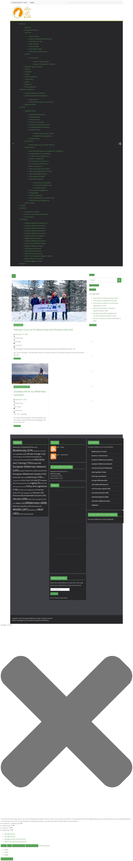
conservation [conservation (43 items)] (29, 460)
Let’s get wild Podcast (32, 30)
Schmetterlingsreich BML (100, 497)
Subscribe (54, 594)
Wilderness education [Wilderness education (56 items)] (21, 506)
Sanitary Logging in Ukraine (33, 261)
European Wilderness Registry (34, 236)
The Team (28, 32)
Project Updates (18, 325)
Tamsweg (23, 414)
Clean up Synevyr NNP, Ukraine (39, 169)
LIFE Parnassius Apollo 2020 (101, 489)
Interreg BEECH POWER (37, 176)
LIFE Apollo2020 (34, 117)
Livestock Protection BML (100, 493)
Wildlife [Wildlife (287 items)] (20, 509)
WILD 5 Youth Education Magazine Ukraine (38, 256)
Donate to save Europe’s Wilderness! (36, 214)
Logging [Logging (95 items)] (35, 483)
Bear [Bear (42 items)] (34, 447)
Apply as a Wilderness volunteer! (44, 64)
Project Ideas (29, 141)
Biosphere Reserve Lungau (33, 67)
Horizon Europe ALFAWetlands (102, 468)
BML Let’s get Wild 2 (35, 166)
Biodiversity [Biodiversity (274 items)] (23, 450)
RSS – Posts (57, 447)
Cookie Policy (29, 79)
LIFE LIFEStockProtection (100, 484)
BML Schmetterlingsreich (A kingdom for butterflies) (46, 151)
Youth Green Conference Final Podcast (105, 303)
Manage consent (7, 859)
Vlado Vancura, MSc (35, 41)
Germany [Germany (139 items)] (35, 477)
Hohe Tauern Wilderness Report (35, 243)
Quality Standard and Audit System (36, 96)
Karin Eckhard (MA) (35, 49)
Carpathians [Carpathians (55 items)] (20, 454)
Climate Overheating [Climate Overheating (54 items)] (33, 457)
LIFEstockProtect (34, 119)
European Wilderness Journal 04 (35, 233)
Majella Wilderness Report (33, 238)
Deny (9, 846)
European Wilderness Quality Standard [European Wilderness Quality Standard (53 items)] (33, 471)
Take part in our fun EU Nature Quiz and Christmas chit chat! (43, 329)
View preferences (18, 846)
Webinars (28, 27)
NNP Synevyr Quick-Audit (33, 248)
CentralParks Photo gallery (42, 183)
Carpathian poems (40, 188)
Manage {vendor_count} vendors (15, 839)
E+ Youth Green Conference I (38, 164)
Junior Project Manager (41, 61)
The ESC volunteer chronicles (102, 318)
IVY (74, 349)
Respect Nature (34, 138)
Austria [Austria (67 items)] (27, 447)
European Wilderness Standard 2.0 (36, 223)
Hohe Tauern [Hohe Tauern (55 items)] (27, 480)
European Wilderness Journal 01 (35, 226)
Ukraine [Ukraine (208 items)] (20, 498)
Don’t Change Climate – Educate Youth (41, 198)
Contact (27, 74)
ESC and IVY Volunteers (36, 122)
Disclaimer (28, 84)
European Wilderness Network (39, 127)
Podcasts (23, 205)
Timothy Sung (18, 338)
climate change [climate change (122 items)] (36, 454)
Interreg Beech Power (99, 472)
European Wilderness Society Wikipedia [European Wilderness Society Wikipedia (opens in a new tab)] (101, 519)
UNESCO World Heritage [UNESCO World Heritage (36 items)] (35, 499)
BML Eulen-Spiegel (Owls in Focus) (40, 171)
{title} (6, 850)
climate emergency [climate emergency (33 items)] (19, 457)
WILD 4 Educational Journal (33, 253)
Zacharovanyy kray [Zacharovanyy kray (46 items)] (26, 514)
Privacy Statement (30, 87)
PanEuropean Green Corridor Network (41, 145)
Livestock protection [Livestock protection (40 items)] (23, 483)
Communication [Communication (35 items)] (18, 460)
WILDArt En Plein (34, 130)
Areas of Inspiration (35, 195)
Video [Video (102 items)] (20, 503)
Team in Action (34, 36)
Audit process (33, 99)
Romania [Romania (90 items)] (18, 495)
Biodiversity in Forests (99, 451)
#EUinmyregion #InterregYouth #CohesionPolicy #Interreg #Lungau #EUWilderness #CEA (43, 349)
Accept (4, 846)
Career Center (33, 58)
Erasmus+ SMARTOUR (36, 159)
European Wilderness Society (21, 387)
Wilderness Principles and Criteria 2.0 (41, 102)
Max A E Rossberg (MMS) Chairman (40, 39)
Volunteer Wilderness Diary (101, 501)
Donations (23, 208)
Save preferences (31, 846)
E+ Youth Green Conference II (39, 161)
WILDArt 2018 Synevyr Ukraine (44, 133)
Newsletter (28, 72)
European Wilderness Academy (102, 460)
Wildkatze (95, 505)
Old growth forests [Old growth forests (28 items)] (20, 486)
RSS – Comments (59, 455)
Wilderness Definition (27, 89)
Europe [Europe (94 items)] (36, 463)
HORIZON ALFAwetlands (37, 114)
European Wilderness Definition (35, 93)
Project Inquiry (29, 203)
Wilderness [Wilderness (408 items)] (36, 503)
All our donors (29, 217)
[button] (41, 25)
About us (23, 24)
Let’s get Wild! (33, 193)
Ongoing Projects (30, 111)
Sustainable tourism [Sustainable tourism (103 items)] (35, 495)
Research (23, 263)
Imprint (27, 82)
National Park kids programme (39, 200)
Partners (27, 69)
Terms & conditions (31, 77)
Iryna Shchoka (33, 46)
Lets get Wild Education (99, 480)
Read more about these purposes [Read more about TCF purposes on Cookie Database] (15, 841)
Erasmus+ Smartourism (99, 456)
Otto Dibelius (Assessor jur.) (38, 51)
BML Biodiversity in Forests (38, 174)
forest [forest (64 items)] (16, 477)
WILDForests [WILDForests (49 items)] (36, 506)
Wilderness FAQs (30, 104)
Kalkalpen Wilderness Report (34, 246)
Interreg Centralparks (36, 179)
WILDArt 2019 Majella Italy (42, 136)
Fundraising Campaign (32, 212)
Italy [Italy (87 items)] (37, 480)
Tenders (27, 54)
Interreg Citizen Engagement (38, 190)
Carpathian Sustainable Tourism (39, 125)
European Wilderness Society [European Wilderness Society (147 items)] (29, 473)
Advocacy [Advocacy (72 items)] (18, 447)
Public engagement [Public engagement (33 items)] (27, 493)
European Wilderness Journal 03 (35, 231)
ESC (15, 414)
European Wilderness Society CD (35, 241)
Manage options (10, 834)
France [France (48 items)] (23, 477)
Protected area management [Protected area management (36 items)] (27, 490)
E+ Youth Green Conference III (39, 156)
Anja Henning (33, 44)
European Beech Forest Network (39, 154)
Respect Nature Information (34, 258)
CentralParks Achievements (43, 185)
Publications (24, 219)
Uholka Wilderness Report (33, 251)
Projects (22, 107)
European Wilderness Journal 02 (35, 228)
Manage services (10, 836)
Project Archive (29, 147)
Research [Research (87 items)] (38, 492)
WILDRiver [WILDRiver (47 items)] (32, 510)
